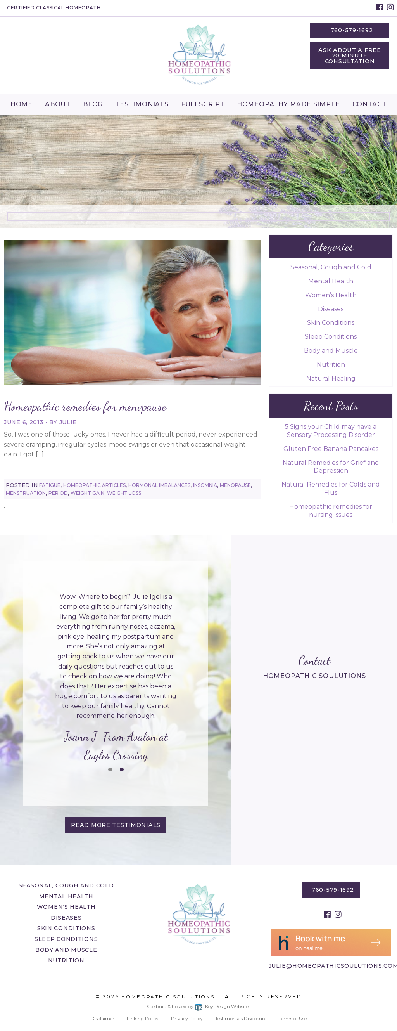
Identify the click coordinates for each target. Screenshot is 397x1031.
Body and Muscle (331, 350)
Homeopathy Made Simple (288, 104)
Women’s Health (331, 295)
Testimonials (142, 104)
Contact (369, 104)
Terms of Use (293, 1018)
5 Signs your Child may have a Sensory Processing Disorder (330, 430)
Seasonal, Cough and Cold (330, 267)
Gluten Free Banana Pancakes (330, 448)
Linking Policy (143, 1018)
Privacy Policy (187, 1018)
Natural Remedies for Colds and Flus (330, 488)
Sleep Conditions (331, 336)
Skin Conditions (330, 322)
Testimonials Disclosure (240, 1018)
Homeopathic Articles (94, 485)
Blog (93, 104)
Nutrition (331, 364)
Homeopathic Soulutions (168, 997)
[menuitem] (21, 104)
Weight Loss (124, 493)
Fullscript (202, 104)
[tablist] (115, 678)
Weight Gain (87, 493)
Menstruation (26, 493)
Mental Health (330, 281)
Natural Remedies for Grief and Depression (331, 467)
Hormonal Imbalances (159, 485)
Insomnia (205, 485)
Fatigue (49, 485)
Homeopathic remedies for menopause (85, 406)
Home (21, 104)
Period (58, 493)
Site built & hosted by (198, 1006)
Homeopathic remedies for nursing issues (330, 510)
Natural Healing (331, 378)
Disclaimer (102, 1018)
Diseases (330, 309)
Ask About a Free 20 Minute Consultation (349, 56)
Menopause (235, 485)
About (58, 104)
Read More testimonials (116, 824)
